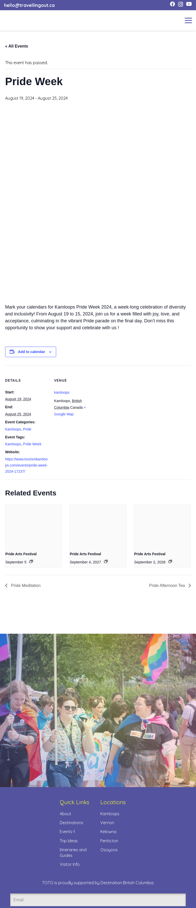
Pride (27, 429)
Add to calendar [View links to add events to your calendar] (31, 352)
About (65, 813)
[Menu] (188, 20)
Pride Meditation (25, 585)
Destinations (71, 822)
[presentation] (33, 526)
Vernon (107, 822)
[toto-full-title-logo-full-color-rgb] (12, 20)
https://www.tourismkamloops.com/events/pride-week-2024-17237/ (26, 465)
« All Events (16, 46)
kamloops (61, 392)
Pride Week (32, 444)
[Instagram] (180, 4)
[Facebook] (172, 4)
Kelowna (108, 831)
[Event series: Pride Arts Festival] (31, 561)
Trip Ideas (69, 840)
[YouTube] (189, 4)
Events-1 (67, 831)
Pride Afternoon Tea (167, 585)
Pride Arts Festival (20, 554)
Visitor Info (70, 864)
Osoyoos (109, 849)
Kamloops (13, 429)
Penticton (109, 840)
